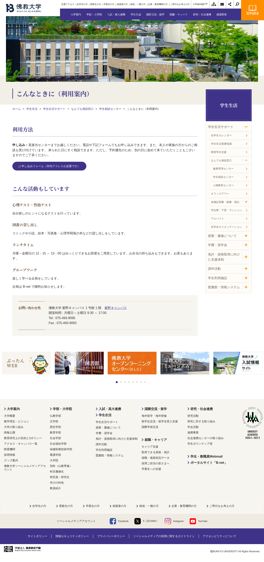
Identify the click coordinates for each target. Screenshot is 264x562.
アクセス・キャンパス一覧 (20, 443)
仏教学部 (55, 415)
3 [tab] (125, 382)
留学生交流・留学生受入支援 (160, 421)
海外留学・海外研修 (154, 415)
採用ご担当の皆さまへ (155, 463)
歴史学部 (55, 427)
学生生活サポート (107, 422)
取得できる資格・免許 (155, 452)
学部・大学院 (62, 409)
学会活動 (193, 427)
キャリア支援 (150, 446)
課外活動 (101, 444)
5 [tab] (133, 382)
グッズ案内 (11, 460)
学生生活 (105, 415)
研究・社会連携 (201, 409)
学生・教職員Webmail (206, 456)
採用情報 (9, 454)
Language (200, 3)
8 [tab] (145, 382)
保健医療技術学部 (61, 449)
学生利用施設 (104, 449)
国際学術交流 (150, 427)
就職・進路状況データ (155, 457)
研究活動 (193, 415)
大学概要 (9, 415)
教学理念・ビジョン (16, 421)
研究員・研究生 (59, 477)
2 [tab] (121, 382)
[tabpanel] (26, 363)
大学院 (54, 460)
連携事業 (193, 432)
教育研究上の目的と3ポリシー (23, 438)
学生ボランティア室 (200, 443)
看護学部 (55, 454)
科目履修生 (57, 471)
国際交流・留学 (156, 409)
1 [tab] (117, 382)
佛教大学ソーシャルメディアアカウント (25, 467)
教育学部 (55, 432)
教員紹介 (55, 488)
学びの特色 (57, 482)
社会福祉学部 (58, 443)
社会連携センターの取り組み (205, 438)
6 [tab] (137, 382)
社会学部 (55, 438)
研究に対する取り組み (201, 421)
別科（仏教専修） (61, 466)
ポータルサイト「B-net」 (208, 462)
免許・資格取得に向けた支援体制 (117, 438)
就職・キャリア (156, 439)
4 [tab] (129, 382)
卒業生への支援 (151, 468)
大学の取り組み (14, 427)
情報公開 (9, 432)
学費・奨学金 (104, 433)
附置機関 (9, 449)
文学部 (54, 421)
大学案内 (13, 409)
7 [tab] (141, 382)
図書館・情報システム (110, 455)
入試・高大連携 (110, 409)
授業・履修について (108, 427)
